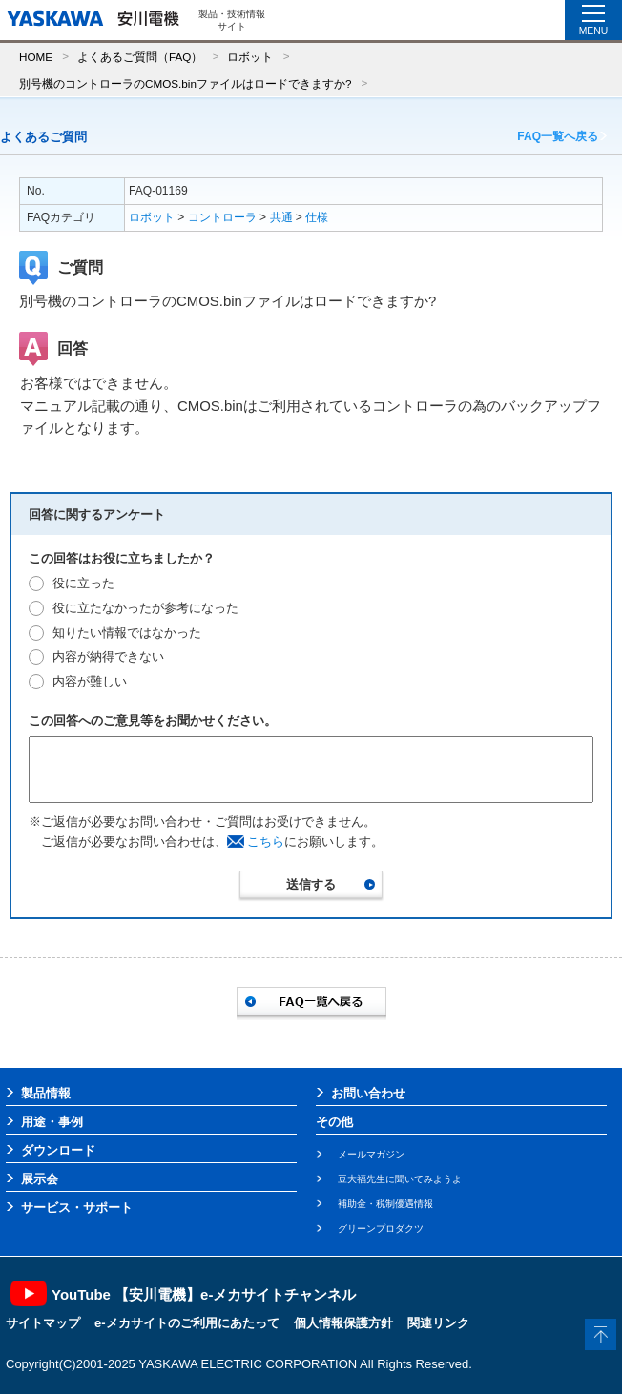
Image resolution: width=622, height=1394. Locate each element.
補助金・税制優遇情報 (385, 1204)
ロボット (250, 57)
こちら (265, 841)
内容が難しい (89, 681)
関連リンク (438, 1323)
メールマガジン (371, 1154)
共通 (281, 217)
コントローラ (222, 217)
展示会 (39, 1179)
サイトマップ (43, 1323)
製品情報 (46, 1093)
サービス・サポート (77, 1207)
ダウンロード (58, 1150)
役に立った (83, 583)
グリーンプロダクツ (381, 1228)
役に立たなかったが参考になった (145, 608)
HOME (35, 57)
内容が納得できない (108, 656)
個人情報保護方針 (343, 1323)
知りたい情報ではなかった (126, 632)
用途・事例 (52, 1122)
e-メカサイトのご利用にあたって (187, 1323)
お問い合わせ (368, 1093)
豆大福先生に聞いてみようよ (400, 1179)
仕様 (316, 217)
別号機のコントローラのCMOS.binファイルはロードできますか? (185, 83)
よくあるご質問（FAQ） (139, 57)
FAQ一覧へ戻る (557, 136)
